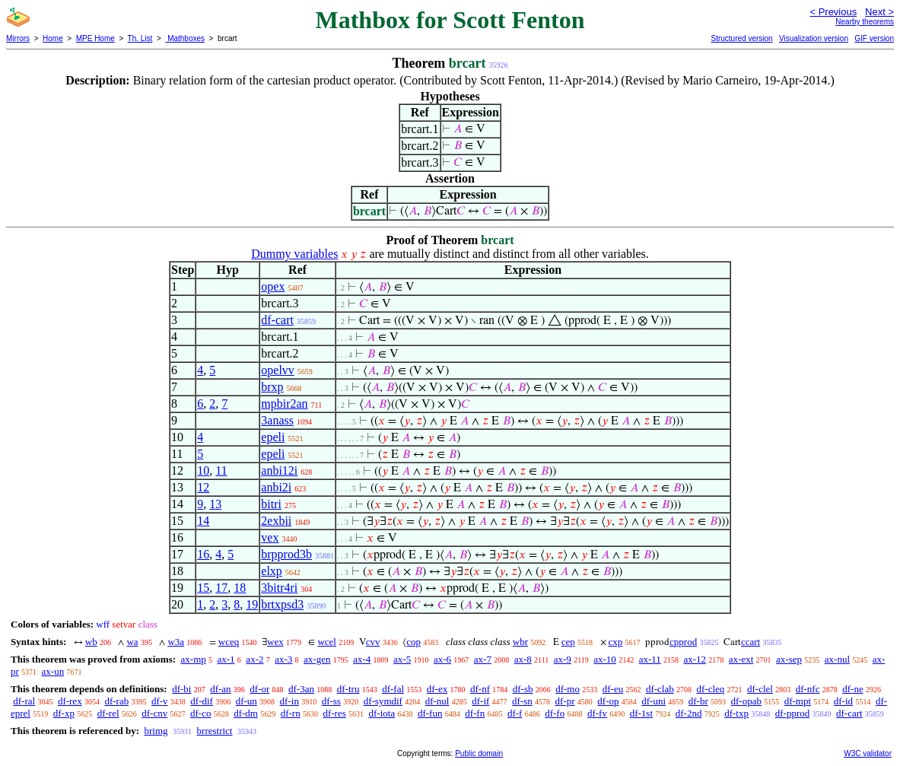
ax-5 (402, 659)
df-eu (613, 688)
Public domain (479, 753)
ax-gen (317, 659)
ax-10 (604, 659)
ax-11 (650, 659)
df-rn (291, 713)
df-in (289, 701)
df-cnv (154, 713)
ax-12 (695, 659)
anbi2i (276, 487)
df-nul (437, 701)
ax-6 (442, 659)
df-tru (348, 688)
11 (221, 470)
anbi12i (279, 470)
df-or (259, 688)
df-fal (393, 688)
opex (273, 286)
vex (269, 537)
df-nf (480, 688)
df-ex (437, 688)
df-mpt (797, 701)
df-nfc (808, 688)
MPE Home (95, 38)
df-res (334, 713)
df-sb (523, 688)
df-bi (181, 688)
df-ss (331, 701)
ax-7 (482, 659)
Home (53, 38)
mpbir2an (284, 403)
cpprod (683, 641)
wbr (520, 641)
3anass (277, 420)
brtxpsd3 (282, 604)
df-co (200, 713)
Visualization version (813, 38)
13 (215, 503)
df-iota (382, 713)
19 (252, 604)
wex (275, 641)
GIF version (874, 38)
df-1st (641, 713)
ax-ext (741, 659)
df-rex (70, 701)
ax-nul (837, 659)
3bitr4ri (279, 587)
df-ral (24, 701)
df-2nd (689, 713)
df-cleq (710, 688)
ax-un (53, 671)
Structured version (741, 38)
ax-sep (789, 659)
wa (132, 641)
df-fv (597, 713)
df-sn (522, 701)
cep (568, 641)
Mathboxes (185, 38)
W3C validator (868, 753)
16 (203, 554)
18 (240, 587)
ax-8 (523, 659)
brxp (272, 386)
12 (203, 487)
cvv (373, 641)
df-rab (116, 701)
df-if (480, 701)
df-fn (475, 713)
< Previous (833, 11)
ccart (750, 641)
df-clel (760, 688)
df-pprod (792, 713)
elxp (271, 570)
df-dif (201, 701)
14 (203, 520)
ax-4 (361, 659)
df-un (246, 701)
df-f (515, 713)
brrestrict (215, 730)
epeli (273, 437)
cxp (616, 641)
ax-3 (283, 659)
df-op (608, 701)
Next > (879, 11)
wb (91, 641)
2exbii (276, 520)
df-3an (301, 688)
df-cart (277, 319)
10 (203, 470)
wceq (228, 641)
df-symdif (383, 701)
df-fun (430, 713)
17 (221, 587)
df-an (220, 688)
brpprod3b (286, 554)
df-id (843, 701)
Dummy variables (294, 253)
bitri (271, 503)
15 (203, 587)
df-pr (565, 701)
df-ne (852, 688)
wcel (326, 641)
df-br (698, 701)
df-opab (746, 701)
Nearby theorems (864, 21)
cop (413, 641)
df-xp (64, 713)
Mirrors (18, 38)
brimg (155, 730)
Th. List (140, 38)
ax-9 (562, 659)
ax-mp (193, 659)
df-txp (736, 713)
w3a (175, 641)
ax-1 (226, 659)
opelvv (277, 370)
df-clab (660, 688)
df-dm (246, 713)
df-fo (554, 713)
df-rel (108, 713)
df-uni (653, 701)
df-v (159, 701)
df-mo (567, 688)
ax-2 (254, 659)
